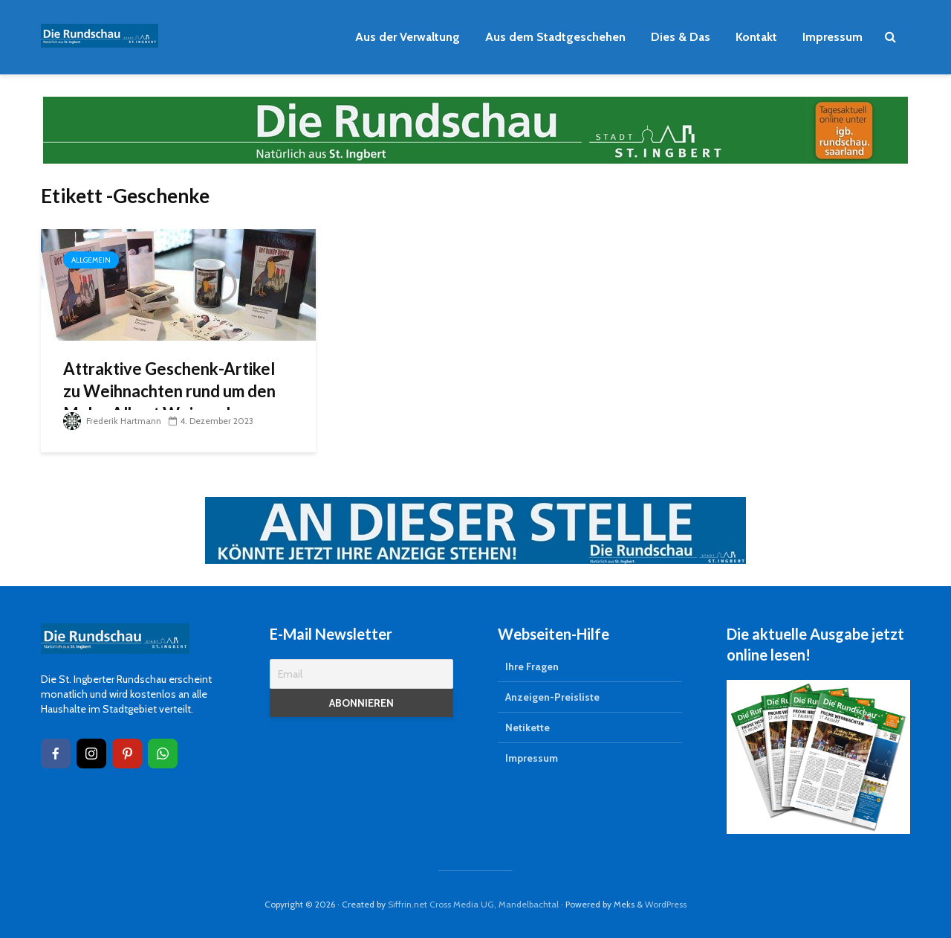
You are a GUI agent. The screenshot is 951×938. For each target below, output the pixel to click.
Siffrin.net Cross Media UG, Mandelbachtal (473, 904)
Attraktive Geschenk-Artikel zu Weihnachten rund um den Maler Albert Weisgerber (169, 391)
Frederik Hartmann (112, 420)
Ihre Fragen (532, 666)
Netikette (527, 727)
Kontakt (756, 37)
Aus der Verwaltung (407, 37)
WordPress (666, 904)
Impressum (832, 37)
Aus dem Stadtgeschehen (555, 37)
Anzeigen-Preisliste (552, 697)
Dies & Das (680, 37)
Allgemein (91, 260)
